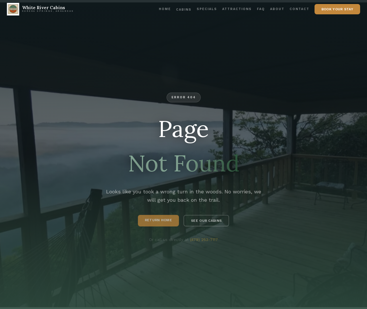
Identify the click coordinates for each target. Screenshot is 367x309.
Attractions (237, 9)
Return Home (158, 221)
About (277, 9)
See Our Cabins (206, 222)
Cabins (184, 9)
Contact (299, 9)
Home (165, 9)
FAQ (261, 9)
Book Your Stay (337, 9)
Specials (207, 9)
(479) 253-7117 (204, 240)
